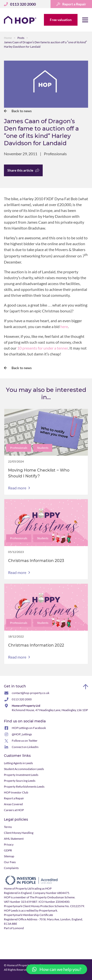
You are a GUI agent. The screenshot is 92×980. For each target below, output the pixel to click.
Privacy (8, 844)
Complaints (11, 868)
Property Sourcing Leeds (19, 780)
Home (8, 38)
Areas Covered (13, 804)
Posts (20, 38)
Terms (8, 827)
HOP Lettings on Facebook (29, 728)
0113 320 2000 (22, 699)
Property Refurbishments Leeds (24, 786)
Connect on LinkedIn (25, 747)
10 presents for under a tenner (42, 348)
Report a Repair (71, 4)
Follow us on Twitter (25, 740)
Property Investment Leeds (21, 775)
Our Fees (10, 862)
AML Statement (14, 838)
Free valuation (61, 20)
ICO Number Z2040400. (54, 901)
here (64, 326)
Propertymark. (48, 910)
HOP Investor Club (16, 792)
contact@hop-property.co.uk (30, 693)
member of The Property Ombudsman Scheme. (45, 897)
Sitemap (9, 856)
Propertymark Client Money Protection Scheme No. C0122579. (44, 906)
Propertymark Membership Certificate (28, 915)
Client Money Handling (18, 833)
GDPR (8, 850)
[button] (56, 969)
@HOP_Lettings (22, 734)
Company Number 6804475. (51, 893)
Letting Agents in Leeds (18, 763)
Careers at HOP (14, 810)
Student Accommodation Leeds (24, 769)
